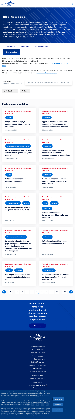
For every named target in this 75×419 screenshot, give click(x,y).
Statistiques (25, 46)
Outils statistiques (41, 46)
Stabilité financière (37, 362)
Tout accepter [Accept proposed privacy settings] (58, 399)
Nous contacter (37, 382)
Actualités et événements (37, 372)
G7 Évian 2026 (37, 349)
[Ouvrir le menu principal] (2, 4)
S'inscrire (37, 326)
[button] (72, 3)
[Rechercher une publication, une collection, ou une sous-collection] (48, 82)
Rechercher (7, 81)
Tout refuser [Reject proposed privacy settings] (58, 404)
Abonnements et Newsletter (47, 73)
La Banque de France (37, 352)
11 (57, 292)
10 (52, 292)
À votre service (37, 356)
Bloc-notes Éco (11, 52)
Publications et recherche (38, 366)
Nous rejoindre (37, 375)
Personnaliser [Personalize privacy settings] (57, 410)
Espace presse (37, 388)
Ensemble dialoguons (37, 346)
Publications (10, 46)
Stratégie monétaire (38, 359)
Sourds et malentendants (37, 385)
